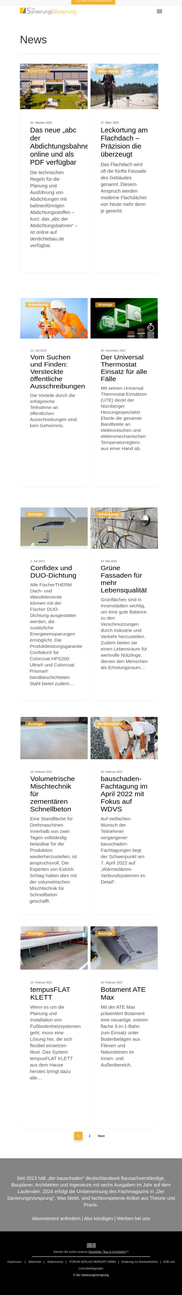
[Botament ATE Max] (127, 1090)
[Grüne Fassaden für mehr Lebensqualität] (127, 665)
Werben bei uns (133, 1218)
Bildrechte (34, 1261)
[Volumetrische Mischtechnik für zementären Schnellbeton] (51, 878)
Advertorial (37, 73)
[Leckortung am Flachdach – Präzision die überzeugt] (125, 172)
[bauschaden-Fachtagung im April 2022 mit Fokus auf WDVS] (127, 878)
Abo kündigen (98, 1218)
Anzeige (104, 411)
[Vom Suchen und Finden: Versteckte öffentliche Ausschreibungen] (51, 453)
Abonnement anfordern (56, 1218)
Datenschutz (55, 1261)
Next (101, 1136)
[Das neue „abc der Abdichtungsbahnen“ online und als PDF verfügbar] (54, 169)
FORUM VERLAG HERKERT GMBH (92, 1261)
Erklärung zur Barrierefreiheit (139, 1261)
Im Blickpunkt (109, 811)
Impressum (14, 1261)
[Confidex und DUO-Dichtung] (51, 665)
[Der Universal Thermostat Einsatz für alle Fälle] (127, 453)
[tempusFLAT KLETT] (51, 1090)
